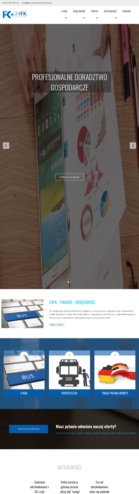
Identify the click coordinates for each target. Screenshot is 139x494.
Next (133, 145)
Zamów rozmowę (28, 429)
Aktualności (110, 11)
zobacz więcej (69, 177)
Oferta (94, 11)
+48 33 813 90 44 (10, 3)
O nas (64, 11)
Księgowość (79, 11)
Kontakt (127, 11)
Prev (6, 145)
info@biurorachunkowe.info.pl (36, 3)
